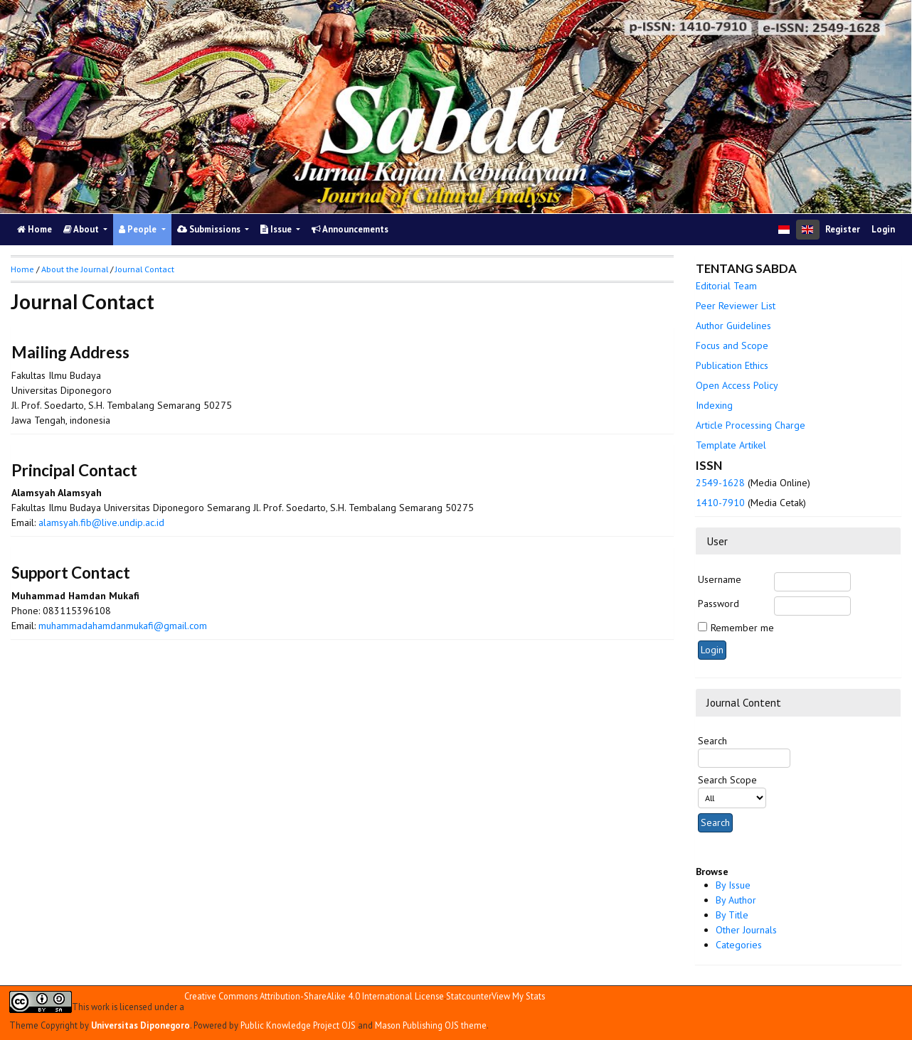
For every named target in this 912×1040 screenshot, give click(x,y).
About (82, 229)
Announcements (350, 229)
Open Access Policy (737, 385)
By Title (732, 914)
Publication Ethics (732, 365)
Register (842, 229)
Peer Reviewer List (735, 305)
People (139, 229)
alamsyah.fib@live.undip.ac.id (101, 522)
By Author (736, 900)
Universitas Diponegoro (140, 1025)
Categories (739, 944)
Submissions (210, 229)
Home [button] (22, 269)
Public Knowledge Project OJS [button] (298, 1025)
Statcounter (469, 996)
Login (883, 229)
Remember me (742, 627)
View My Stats (518, 996)
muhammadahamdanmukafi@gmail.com (122, 625)
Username (719, 579)
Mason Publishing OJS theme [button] (431, 1025)
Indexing (714, 405)
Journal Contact (144, 269)
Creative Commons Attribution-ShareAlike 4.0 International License (314, 996)
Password (718, 603)
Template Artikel (731, 445)
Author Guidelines (733, 325)
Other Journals (746, 929)
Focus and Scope (732, 345)
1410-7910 (720, 502)
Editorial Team (726, 285)
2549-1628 (720, 482)
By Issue (733, 885)
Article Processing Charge (750, 425)
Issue (277, 229)
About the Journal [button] (74, 269)
